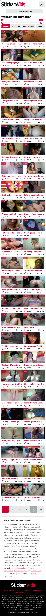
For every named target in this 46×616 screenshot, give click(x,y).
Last (41, 509)
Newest (6, 26)
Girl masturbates (21, 568)
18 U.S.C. (29, 592)
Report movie (37, 590)
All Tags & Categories (12, 590)
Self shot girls (36, 571)
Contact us (26, 590)
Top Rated (16, 26)
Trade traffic (18, 592)
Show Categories (24, 11)
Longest (40, 26)
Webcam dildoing (20, 571)
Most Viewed (28, 26)
